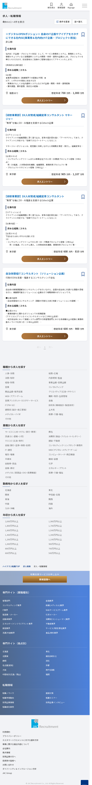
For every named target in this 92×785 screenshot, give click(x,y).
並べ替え (78, 21)
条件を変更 (64, 21)
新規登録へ (44, 579)
